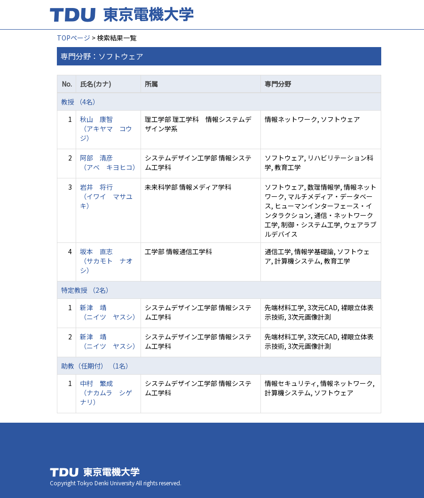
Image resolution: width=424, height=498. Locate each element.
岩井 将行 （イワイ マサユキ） (106, 196)
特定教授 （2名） (86, 290)
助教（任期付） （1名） (96, 365)
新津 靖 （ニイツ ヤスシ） (109, 312)
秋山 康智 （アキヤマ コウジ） (106, 128)
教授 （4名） (80, 101)
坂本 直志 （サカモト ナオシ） (106, 261)
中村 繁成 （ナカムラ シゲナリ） (106, 392)
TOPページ (73, 37)
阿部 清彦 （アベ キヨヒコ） (109, 162)
